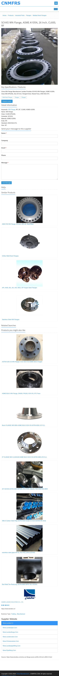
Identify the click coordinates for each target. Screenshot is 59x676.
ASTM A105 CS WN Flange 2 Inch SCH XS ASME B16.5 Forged (22, 361)
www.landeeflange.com (10, 632)
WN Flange (11, 109)
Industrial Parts (20, 15)
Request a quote (6, 101)
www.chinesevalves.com (11, 641)
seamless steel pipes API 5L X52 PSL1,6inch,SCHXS (18, 552)
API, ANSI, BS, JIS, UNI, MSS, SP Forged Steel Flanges (19, 287)
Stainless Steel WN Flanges (10, 319)
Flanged (24, 97)
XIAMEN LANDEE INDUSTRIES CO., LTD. (12, 602)
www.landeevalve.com (10, 636)
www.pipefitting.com (9, 650)
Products (11, 15)
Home (4, 15)
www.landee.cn (8, 623)
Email (3, 148)
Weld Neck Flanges (7, 97)
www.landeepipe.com (10, 627)
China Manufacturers (22, 674)
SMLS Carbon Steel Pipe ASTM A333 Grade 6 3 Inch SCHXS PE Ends (24, 521)
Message (4, 163)
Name (4, 133)
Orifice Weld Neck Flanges (10, 256)
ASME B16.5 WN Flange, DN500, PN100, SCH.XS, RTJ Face (21, 393)
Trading (13, 614)
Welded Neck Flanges (39, 15)
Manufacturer (21, 614)
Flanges (28, 15)
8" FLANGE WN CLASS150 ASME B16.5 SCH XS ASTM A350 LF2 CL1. (24, 457)
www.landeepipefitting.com (11, 646)
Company (4, 140)
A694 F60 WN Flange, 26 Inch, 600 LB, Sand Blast (18, 224)
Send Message (6, 183)
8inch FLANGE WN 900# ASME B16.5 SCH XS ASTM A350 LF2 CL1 (23, 425)
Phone (3, 155)
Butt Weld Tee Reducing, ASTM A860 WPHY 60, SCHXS (19, 584)
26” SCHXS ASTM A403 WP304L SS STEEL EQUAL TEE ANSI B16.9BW (25, 489)
